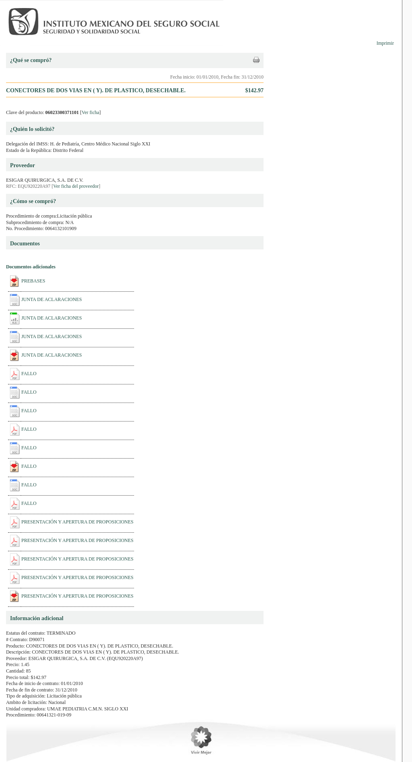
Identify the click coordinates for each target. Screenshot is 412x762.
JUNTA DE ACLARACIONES (51, 299)
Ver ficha (90, 112)
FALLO (29, 373)
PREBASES (33, 281)
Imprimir (385, 43)
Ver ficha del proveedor (76, 186)
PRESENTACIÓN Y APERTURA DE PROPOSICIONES (77, 522)
